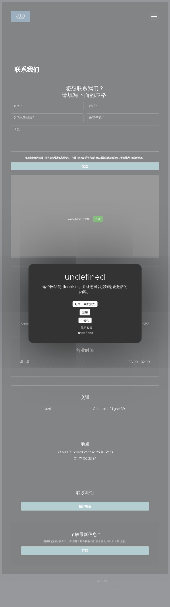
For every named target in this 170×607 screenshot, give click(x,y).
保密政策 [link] (86, 327)
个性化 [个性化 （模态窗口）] (85, 320)
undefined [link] (85, 332)
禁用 (85, 312)
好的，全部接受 (85, 303)
